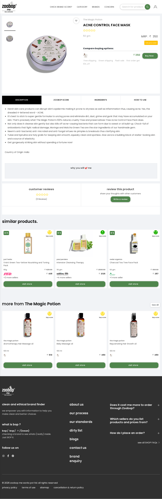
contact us (78, 448)
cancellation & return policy (69, 487)
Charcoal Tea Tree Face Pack (124, 262)
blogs (74, 439)
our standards (81, 422)
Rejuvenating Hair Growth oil (123, 344)
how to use (140, 100)
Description (21, 100)
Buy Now (149, 56)
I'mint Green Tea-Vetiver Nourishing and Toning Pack (26, 264)
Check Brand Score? (61, 6)
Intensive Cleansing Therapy (70, 262)
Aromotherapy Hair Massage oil (18, 344)
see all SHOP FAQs (149, 442)
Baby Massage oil (65, 344)
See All (155, 304)
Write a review (120, 199)
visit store (27, 284)
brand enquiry (76, 458)
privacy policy (9, 487)
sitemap (44, 487)
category (82, 6)
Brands (96, 6)
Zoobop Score (61, 100)
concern (109, 6)
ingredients (101, 100)
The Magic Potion (92, 19)
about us (77, 405)
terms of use (28, 487)
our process (79, 413)
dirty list (76, 431)
